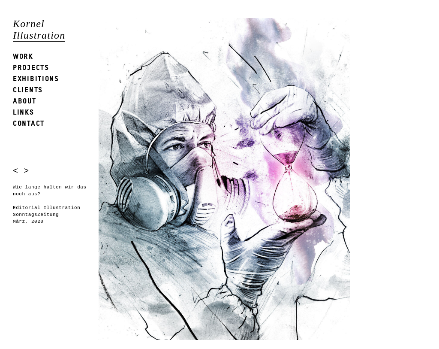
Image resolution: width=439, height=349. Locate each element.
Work (23, 56)
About (24, 100)
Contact (29, 122)
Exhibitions (36, 78)
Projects (31, 67)
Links (23, 111)
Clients (28, 89)
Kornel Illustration (39, 29)
